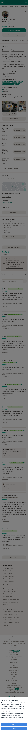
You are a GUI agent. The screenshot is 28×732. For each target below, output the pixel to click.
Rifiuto (14, 725)
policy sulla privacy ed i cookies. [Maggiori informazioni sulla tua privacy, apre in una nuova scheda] (13, 719)
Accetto (14, 728)
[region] (14, 714)
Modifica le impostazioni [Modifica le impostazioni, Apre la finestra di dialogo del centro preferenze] (14, 722)
